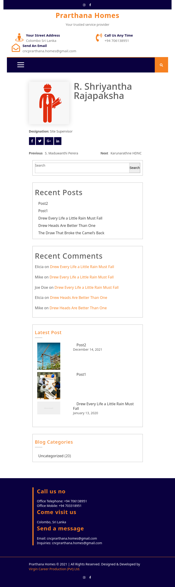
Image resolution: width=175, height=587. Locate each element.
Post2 (43, 203)
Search (40, 165)
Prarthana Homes (88, 15)
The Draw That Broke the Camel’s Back (71, 232)
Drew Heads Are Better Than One (67, 225)
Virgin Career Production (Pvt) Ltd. (54, 569)
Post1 (43, 210)
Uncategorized (51, 455)
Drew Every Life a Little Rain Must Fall (70, 218)
